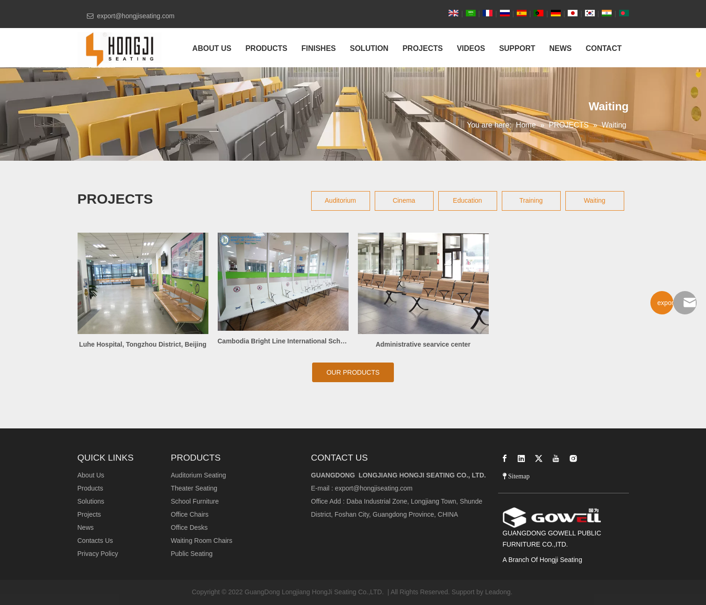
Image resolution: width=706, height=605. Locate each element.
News (86, 527)
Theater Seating (194, 488)
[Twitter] (538, 458)
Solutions (91, 501)
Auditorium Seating (198, 475)
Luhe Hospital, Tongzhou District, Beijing (143, 344)
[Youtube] (556, 458)
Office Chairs (190, 514)
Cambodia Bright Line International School (283, 341)
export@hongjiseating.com (374, 488)
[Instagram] (573, 458)
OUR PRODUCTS (353, 372)
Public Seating (192, 553)
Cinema (403, 200)
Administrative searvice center (423, 344)
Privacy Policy (98, 553)
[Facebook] (504, 458)
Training (530, 200)
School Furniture (195, 501)
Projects (89, 514)
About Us (91, 475)
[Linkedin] (521, 458)
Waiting (594, 200)
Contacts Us (95, 540)
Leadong (498, 592)
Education (467, 200)
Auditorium (340, 200)
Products (90, 488)
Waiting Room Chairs (202, 540)
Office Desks (189, 527)
